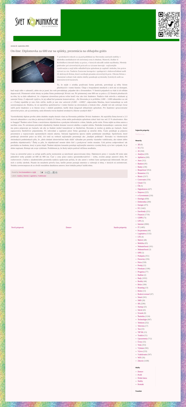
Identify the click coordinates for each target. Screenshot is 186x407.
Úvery (140, 342)
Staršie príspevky (120, 227)
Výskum (141, 348)
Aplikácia (141, 157)
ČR (139, 186)
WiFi (139, 358)
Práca (140, 262)
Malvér (140, 240)
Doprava (141, 192)
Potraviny (141, 259)
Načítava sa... (140, 134)
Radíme (141, 275)
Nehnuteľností (143, 250)
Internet (26, 176)
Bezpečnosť (142, 170)
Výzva (140, 351)
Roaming (141, 288)
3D (139, 145)
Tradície (141, 335)
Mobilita (141, 243)
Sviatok (140, 313)
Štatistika (141, 316)
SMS (139, 300)
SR (139, 304)
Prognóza (141, 272)
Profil (140, 375)
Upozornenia (142, 339)
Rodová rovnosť (144, 294)
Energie (140, 205)
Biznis (140, 176)
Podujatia (141, 256)
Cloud (140, 183)
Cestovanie (142, 180)
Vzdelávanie (42, 176)
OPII (139, 253)
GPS (139, 221)
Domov (68, 227)
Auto (139, 161)
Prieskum (141, 269)
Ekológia (141, 199)
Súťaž (140, 310)
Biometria (141, 173)
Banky (140, 167)
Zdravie (141, 361)
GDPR (140, 218)
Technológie (142, 320)
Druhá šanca (142, 378)
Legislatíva (33, 176)
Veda (139, 345)
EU (139, 208)
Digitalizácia (142, 189)
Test (139, 329)
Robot (140, 291)
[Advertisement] (69, 203)
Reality (140, 281)
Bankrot (141, 164)
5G (139, 148)
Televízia (141, 326)
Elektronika (142, 202)
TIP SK (140, 332)
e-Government (143, 196)
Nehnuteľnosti (143, 246)
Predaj (140, 265)
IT (138, 227)
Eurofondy (142, 211)
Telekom (141, 323)
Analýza (20, 176)
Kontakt (141, 384)
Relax (140, 285)
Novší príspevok (17, 227)
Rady (140, 278)
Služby (140, 381)
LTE (139, 237)
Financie (141, 215)
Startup (140, 307)
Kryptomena (142, 231)
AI (139, 151)
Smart (140, 297)
